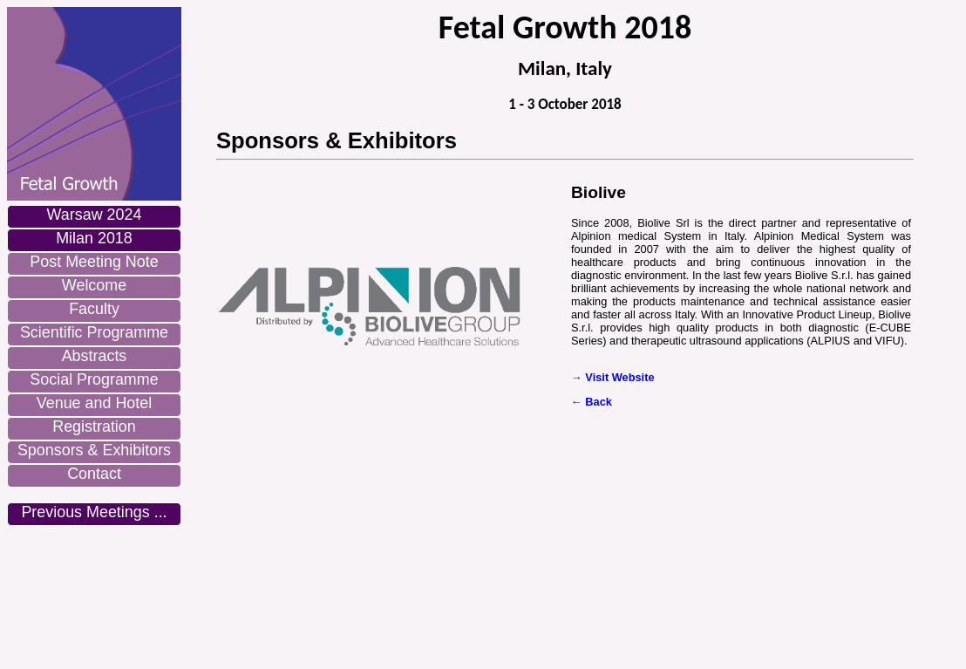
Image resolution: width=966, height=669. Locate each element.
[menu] (94, 365)
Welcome (94, 285)
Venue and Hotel (94, 403)
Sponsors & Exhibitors (94, 450)
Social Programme (94, 379)
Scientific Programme (94, 332)
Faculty (94, 308)
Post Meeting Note (94, 261)
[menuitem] (94, 217)
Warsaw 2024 (94, 214)
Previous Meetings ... (94, 512)
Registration (94, 426)
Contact (94, 473)
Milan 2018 (94, 238)
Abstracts (94, 356)
